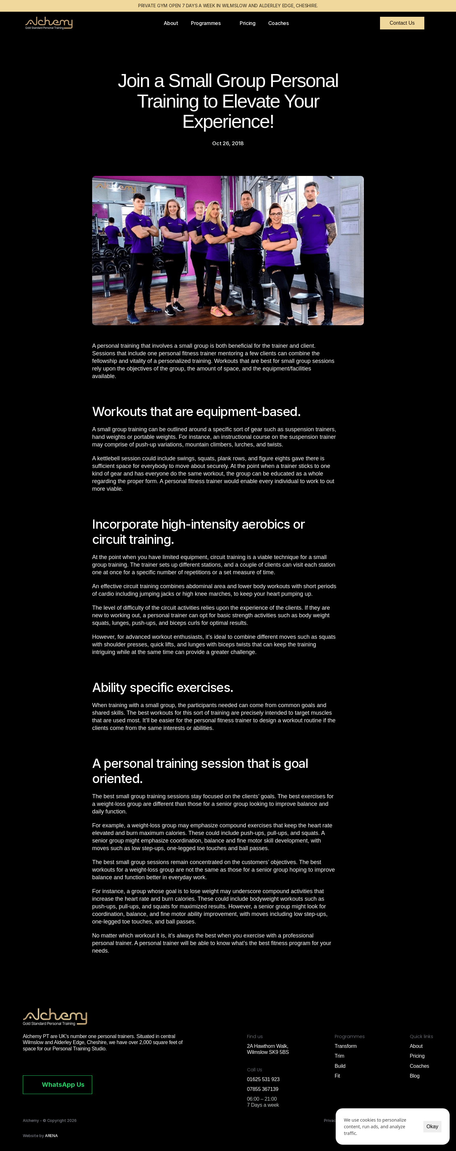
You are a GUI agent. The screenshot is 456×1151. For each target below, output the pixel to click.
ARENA (51, 1135)
